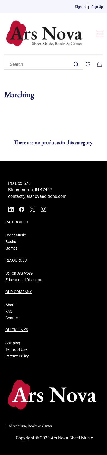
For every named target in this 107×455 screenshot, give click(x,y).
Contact (12, 318)
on (14, 273)
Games (11, 248)
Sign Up (97, 7)
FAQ (8, 311)
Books (10, 241)
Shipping (12, 343)
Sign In (80, 7)
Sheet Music (15, 235)
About (10, 305)
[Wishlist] (90, 64)
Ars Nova (25, 273)
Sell (8, 273)
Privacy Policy (17, 356)
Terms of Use (16, 349)
